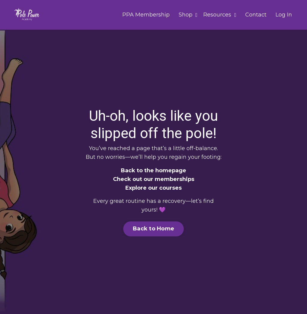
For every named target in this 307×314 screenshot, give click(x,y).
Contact (256, 14)
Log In (284, 14)
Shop (188, 14)
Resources (219, 14)
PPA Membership (146, 14)
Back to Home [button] (153, 228)
